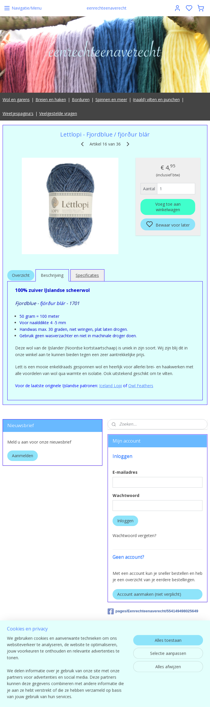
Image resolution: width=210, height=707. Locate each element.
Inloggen (125, 520)
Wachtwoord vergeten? (134, 535)
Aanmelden (22, 455)
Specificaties (87, 275)
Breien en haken (50, 99)
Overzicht (21, 275)
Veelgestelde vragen (58, 113)
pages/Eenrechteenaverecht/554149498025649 (153, 611)
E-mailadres (125, 472)
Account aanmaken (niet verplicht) (149, 594)
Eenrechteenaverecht (127, 628)
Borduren (81, 99)
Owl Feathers (140, 385)
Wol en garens (16, 99)
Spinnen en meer (111, 99)
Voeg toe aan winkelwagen (168, 206)
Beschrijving (52, 275)
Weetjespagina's (18, 113)
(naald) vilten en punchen (156, 99)
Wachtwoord (126, 495)
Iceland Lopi (110, 385)
